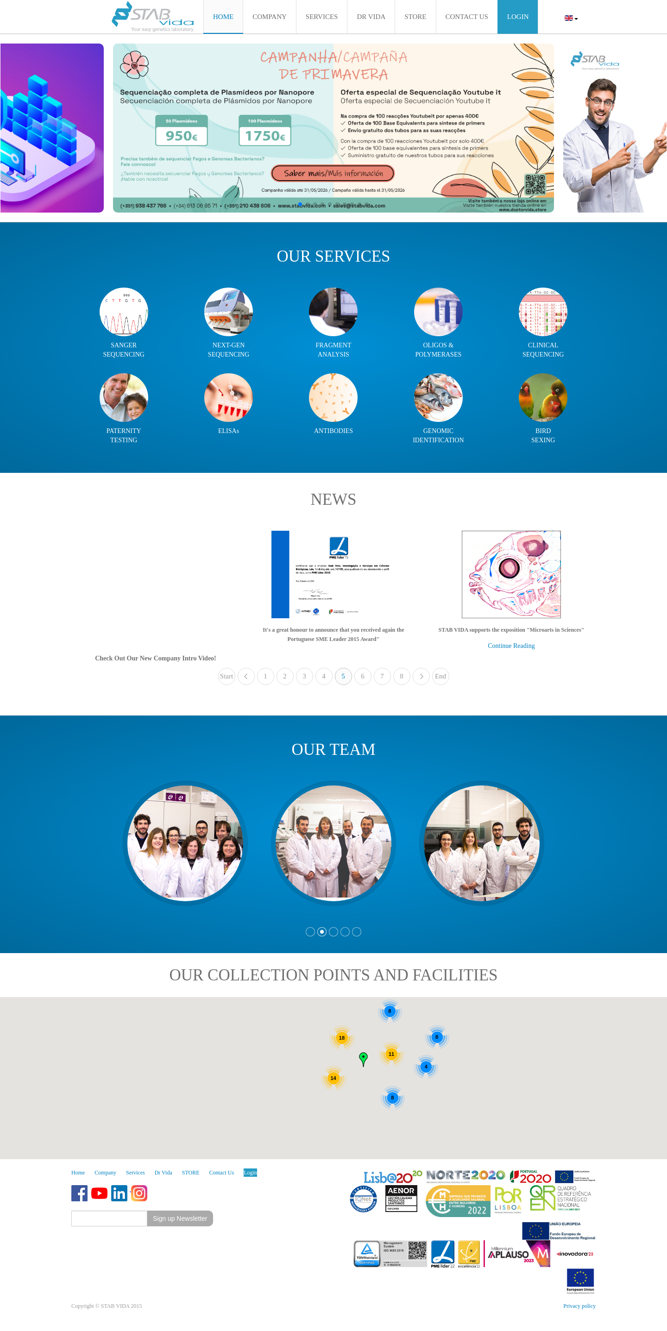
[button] (300, 204)
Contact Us (221, 1172)
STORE (191, 1172)
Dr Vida (163, 1172)
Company (105, 1172)
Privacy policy (579, 1306)
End (440, 676)
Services (135, 1172)
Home (78, 1172)
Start (226, 676)
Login (250, 1172)
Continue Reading (511, 645)
